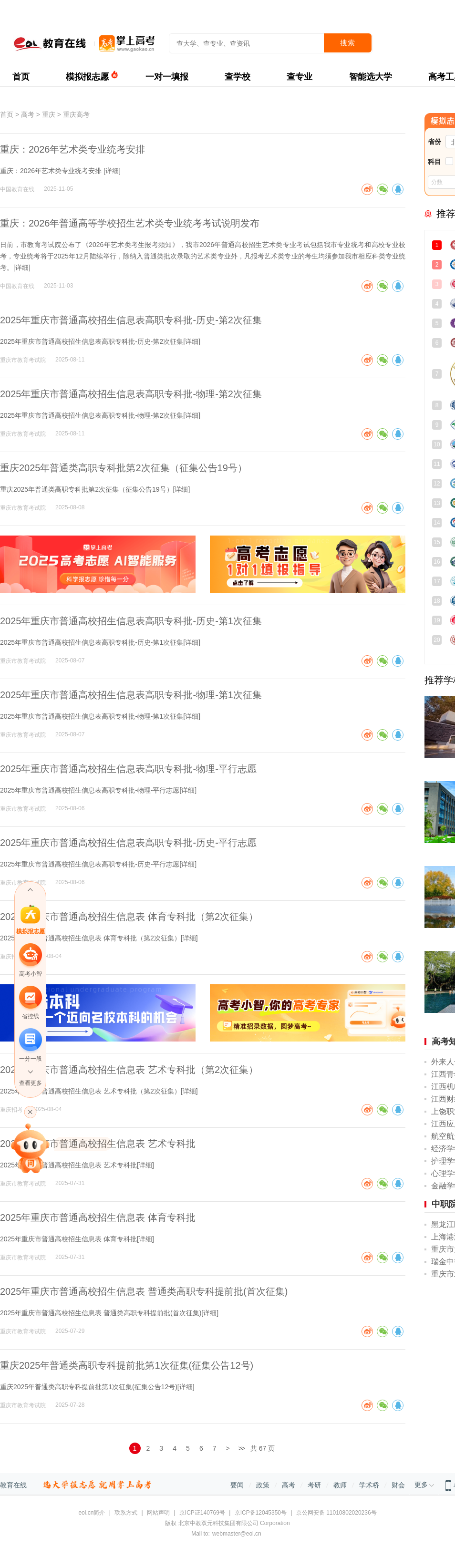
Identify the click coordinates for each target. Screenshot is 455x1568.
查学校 (237, 77)
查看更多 (30, 1083)
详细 (112, 171)
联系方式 (125, 1512)
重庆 (48, 114)
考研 (314, 1485)
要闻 (237, 1485)
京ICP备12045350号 (261, 1512)
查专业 (299, 77)
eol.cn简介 (91, 1512)
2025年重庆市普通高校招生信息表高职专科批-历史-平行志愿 (128, 842)
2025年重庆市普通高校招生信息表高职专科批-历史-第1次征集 (131, 621)
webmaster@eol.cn (236, 1533)
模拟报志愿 (87, 77)
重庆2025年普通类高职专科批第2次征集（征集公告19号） (123, 468)
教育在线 (13, 1485)
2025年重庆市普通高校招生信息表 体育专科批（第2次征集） (129, 916)
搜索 (347, 43)
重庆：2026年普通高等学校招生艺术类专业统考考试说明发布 (130, 223)
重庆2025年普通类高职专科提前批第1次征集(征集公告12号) (126, 1365)
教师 (340, 1485)
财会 (398, 1485)
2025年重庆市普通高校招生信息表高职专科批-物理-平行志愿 (128, 768)
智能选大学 (370, 77)
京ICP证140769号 (202, 1512)
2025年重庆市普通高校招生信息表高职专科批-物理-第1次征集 (131, 695)
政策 (262, 1485)
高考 (27, 114)
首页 (21, 77)
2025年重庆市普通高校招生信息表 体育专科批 (98, 1217)
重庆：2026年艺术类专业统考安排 (72, 149)
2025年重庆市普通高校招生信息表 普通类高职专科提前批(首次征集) (144, 1291)
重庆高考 (76, 114)
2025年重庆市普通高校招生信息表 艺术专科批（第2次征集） (129, 1069)
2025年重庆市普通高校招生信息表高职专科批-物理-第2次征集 (131, 394)
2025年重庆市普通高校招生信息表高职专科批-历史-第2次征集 (131, 320)
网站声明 (158, 1512)
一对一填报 (166, 77)
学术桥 (369, 1485)
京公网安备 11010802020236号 (336, 1512)
